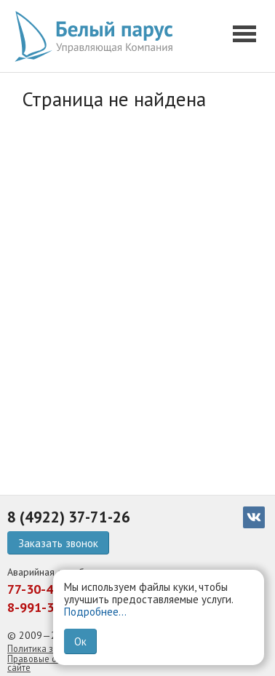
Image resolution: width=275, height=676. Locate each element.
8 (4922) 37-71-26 (68, 517)
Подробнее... (95, 612)
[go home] (98, 36)
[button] (246, 36)
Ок (80, 641)
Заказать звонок (58, 543)
